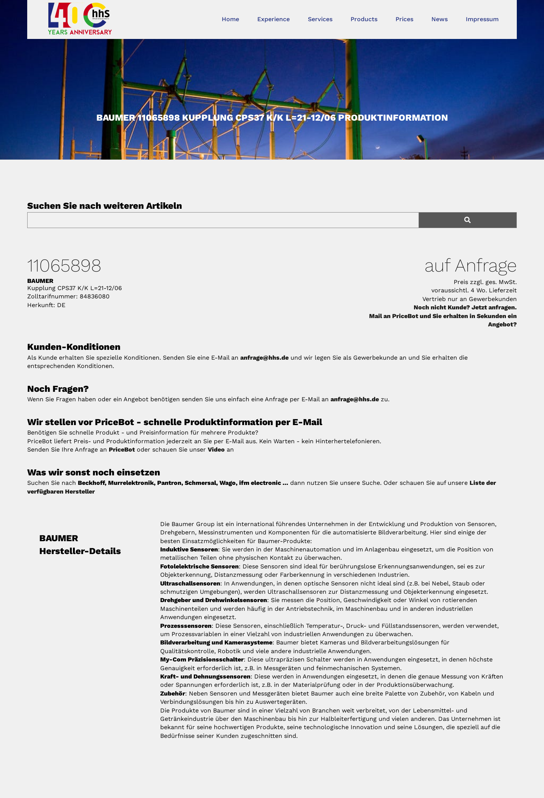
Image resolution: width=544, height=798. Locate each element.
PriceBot (122, 449)
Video (216, 449)
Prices (404, 19)
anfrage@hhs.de (264, 357)
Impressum (482, 19)
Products (364, 19)
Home (230, 19)
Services (320, 19)
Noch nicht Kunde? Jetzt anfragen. (465, 307)
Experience (273, 19)
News (439, 19)
